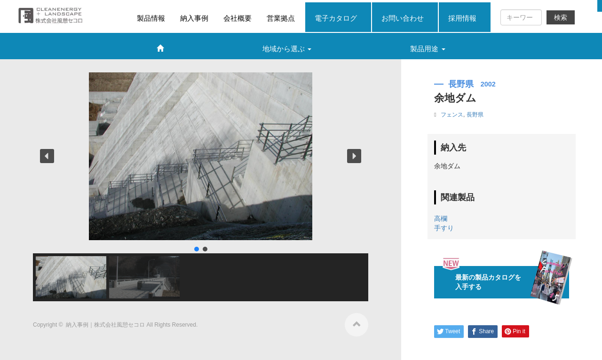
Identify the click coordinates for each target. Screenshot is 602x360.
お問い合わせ (402, 18)
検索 (560, 17)
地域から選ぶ (286, 49)
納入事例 (194, 18)
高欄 (440, 218)
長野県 (475, 114)
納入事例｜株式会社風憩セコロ (106, 324)
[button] (47, 156)
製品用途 (427, 49)
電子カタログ (336, 18)
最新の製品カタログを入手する (505, 282)
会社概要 (237, 18)
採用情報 (462, 18)
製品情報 (151, 18)
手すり (444, 228)
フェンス (452, 114)
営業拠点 (281, 18)
